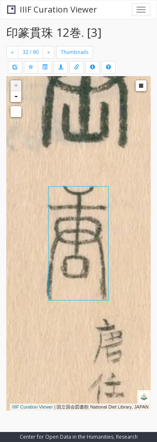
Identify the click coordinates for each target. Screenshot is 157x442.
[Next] (48, 52)
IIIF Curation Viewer (52, 9)
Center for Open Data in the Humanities (66, 436)
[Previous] (12, 52)
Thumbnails (74, 52)
